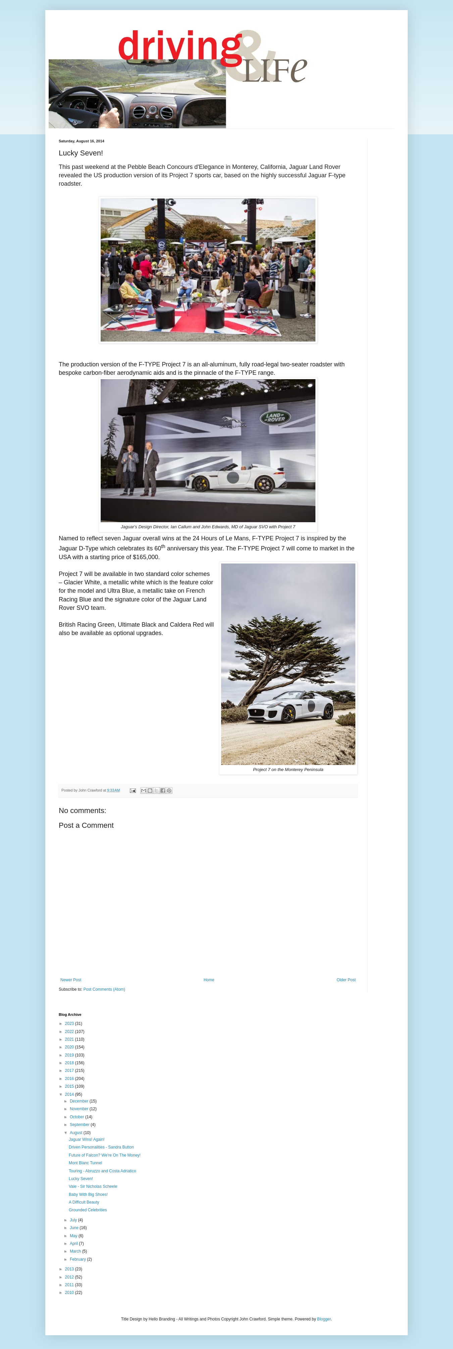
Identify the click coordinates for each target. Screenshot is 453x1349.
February (78, 1259)
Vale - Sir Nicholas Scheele (93, 1186)
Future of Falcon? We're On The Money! (105, 1155)
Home (209, 980)
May (74, 1235)
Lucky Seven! (81, 1178)
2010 (70, 1292)
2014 (70, 1094)
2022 (70, 1031)
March (76, 1251)
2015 (70, 1086)
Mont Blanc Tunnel (85, 1163)
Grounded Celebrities (88, 1210)
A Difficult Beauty (84, 1202)
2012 (70, 1277)
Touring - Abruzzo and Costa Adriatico (102, 1171)
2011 (70, 1285)
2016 (70, 1078)
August (77, 1132)
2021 (70, 1039)
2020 (70, 1047)
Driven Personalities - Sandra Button (101, 1147)
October (77, 1117)
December (80, 1101)
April (74, 1243)
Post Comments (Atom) (104, 989)
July (74, 1220)
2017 (70, 1070)
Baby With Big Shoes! (88, 1194)
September (80, 1124)
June (75, 1227)
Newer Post (70, 980)
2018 (70, 1063)
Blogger (324, 1319)
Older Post (346, 980)
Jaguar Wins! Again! (87, 1139)
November (80, 1109)
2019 (70, 1055)
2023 (70, 1023)
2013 (70, 1269)
